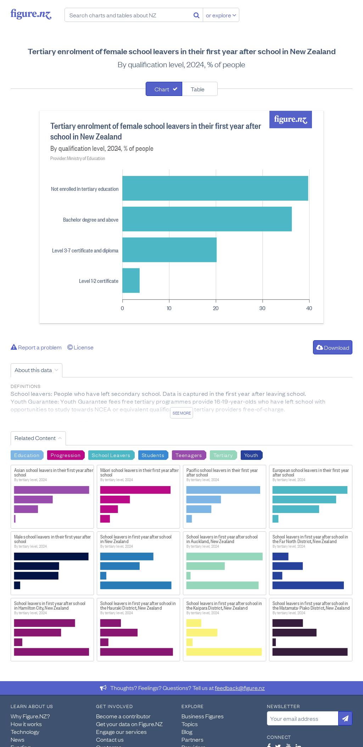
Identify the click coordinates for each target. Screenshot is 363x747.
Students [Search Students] (153, 454)
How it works (26, 724)
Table (198, 89)
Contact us (110, 739)
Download (332, 347)
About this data (33, 370)
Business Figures (203, 716)
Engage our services (121, 731)
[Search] (196, 15)
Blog (187, 731)
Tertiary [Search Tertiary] (223, 454)
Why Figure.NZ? (30, 716)
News (17, 739)
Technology (25, 731)
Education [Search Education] (26, 454)
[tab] (164, 89)
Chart (162, 89)
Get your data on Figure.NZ (129, 724)
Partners (192, 739)
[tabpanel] (181, 217)
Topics (190, 724)
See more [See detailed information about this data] (182, 413)
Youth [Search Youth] (251, 454)
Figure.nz (31, 14)
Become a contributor (123, 716)
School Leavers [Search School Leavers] (111, 454)
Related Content (35, 437)
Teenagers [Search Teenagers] (188, 454)
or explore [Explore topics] (221, 15)
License (80, 347)
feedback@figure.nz (240, 687)
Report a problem (36, 347)
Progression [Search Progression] (65, 454)
